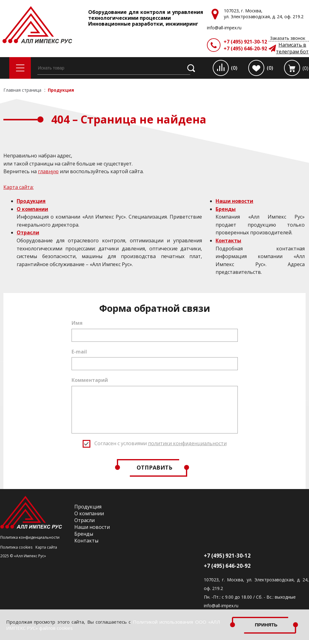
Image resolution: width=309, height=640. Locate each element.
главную (48, 171)
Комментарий (90, 380)
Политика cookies (16, 547)
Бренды (226, 209)
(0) (234, 68)
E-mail (79, 351)
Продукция (31, 201)
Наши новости (234, 201)
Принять (266, 624)
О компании (32, 209)
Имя (77, 323)
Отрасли (28, 232)
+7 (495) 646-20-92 (245, 48)
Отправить (154, 467)
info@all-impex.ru (221, 606)
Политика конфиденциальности (30, 537)
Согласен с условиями (160, 443)
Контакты (228, 240)
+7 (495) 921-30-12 (245, 41)
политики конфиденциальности (187, 443)
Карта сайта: (18, 187)
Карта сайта (46, 547)
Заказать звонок (287, 38)
